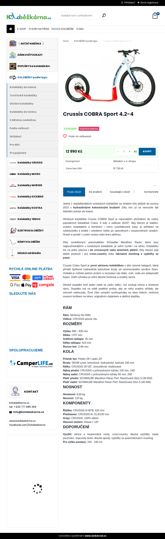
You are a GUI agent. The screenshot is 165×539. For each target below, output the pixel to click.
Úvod (65, 41)
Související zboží (123, 192)
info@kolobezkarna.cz (28, 412)
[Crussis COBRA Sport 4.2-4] (110, 77)
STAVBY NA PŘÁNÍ (39, 29)
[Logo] (29, 16)
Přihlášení (129, 2)
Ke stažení (95, 192)
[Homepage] (11, 29)
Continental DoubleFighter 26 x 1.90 (40, 504)
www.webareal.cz (95, 535)
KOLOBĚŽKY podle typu (85, 41)
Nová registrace (149, 2)
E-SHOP (21, 29)
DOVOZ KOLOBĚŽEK (63, 29)
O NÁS (80, 29)
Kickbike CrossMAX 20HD (42, 449)
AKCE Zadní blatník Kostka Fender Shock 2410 (40, 472)
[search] (104, 15)
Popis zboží (74, 192)
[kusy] (118, 151)
